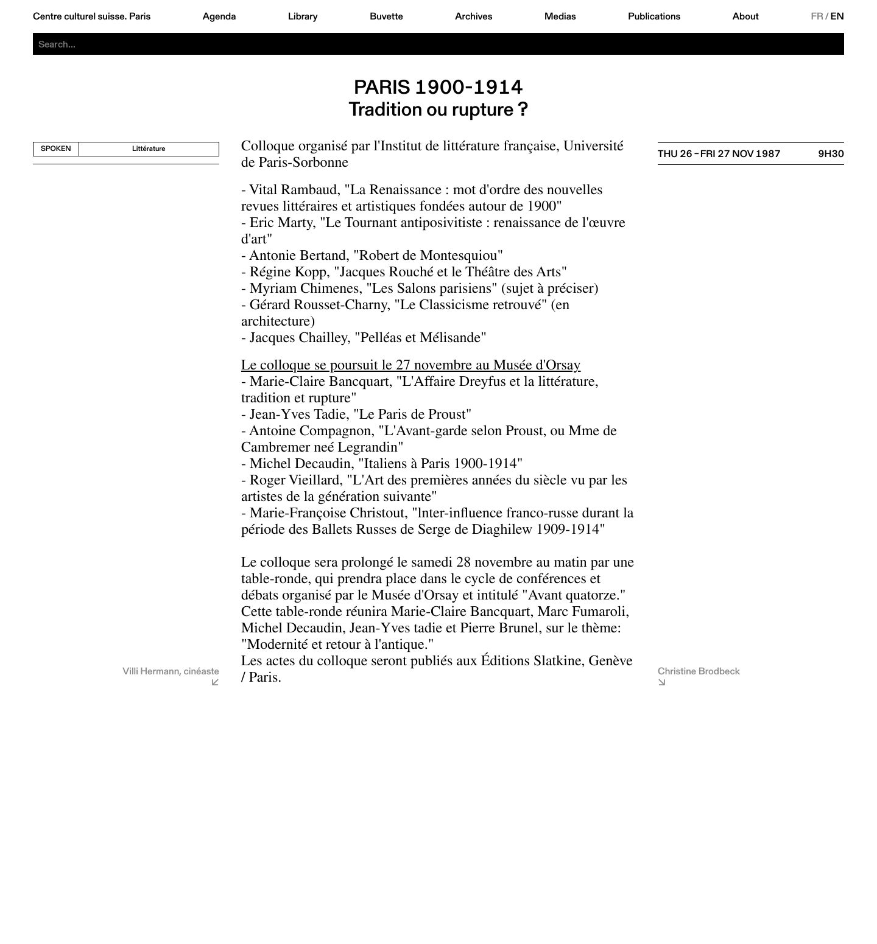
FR (817, 16)
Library (303, 16)
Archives (473, 16)
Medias (560, 16)
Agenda (219, 16)
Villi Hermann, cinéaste (170, 671)
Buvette (386, 16)
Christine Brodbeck (699, 671)
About (746, 16)
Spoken (56, 149)
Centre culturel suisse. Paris (91, 16)
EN (837, 16)
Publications (654, 16)
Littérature (149, 149)
